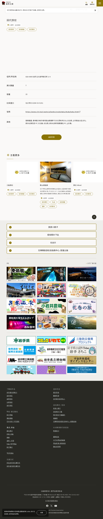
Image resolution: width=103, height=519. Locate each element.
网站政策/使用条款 (59, 443)
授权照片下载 (57, 411)
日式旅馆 (32, 29)
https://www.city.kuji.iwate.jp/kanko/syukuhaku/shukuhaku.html (53, 112)
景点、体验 (10, 427)
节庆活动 (10, 453)
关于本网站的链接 (59, 440)
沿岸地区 (10, 402)
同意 (41, 512)
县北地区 (10, 405)
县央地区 (10, 395)
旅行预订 (10, 447)
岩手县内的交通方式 (13, 466)
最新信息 (56, 437)
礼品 (53, 202)
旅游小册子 (57, 408)
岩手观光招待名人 (59, 399)
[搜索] (86, 3)
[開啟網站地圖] (100, 3)
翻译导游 (56, 395)
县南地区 (10, 399)
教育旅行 (56, 431)
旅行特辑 (10, 415)
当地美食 (21, 29)
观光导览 (56, 392)
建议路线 (10, 418)
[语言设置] (92, 3)
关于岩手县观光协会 (51, 500)
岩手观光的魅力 (12, 392)
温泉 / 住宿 (10, 440)
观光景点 (11, 29)
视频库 (55, 418)
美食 (8, 437)
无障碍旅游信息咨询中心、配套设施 (64, 421)
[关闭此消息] (95, 10)
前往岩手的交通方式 (13, 463)
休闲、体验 (10, 434)
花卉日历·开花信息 (13, 421)
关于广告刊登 (91, 263)
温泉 (43, 206)
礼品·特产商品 (11, 444)
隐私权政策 (57, 446)
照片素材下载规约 (59, 415)
